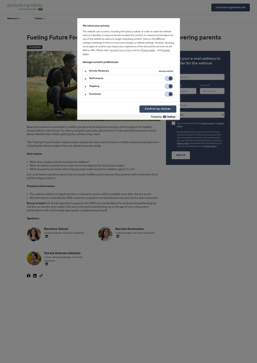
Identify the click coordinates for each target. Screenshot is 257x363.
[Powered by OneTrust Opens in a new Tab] (164, 117)
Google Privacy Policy (121, 50)
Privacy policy (148, 50)
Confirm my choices (158, 109)
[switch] (169, 78)
